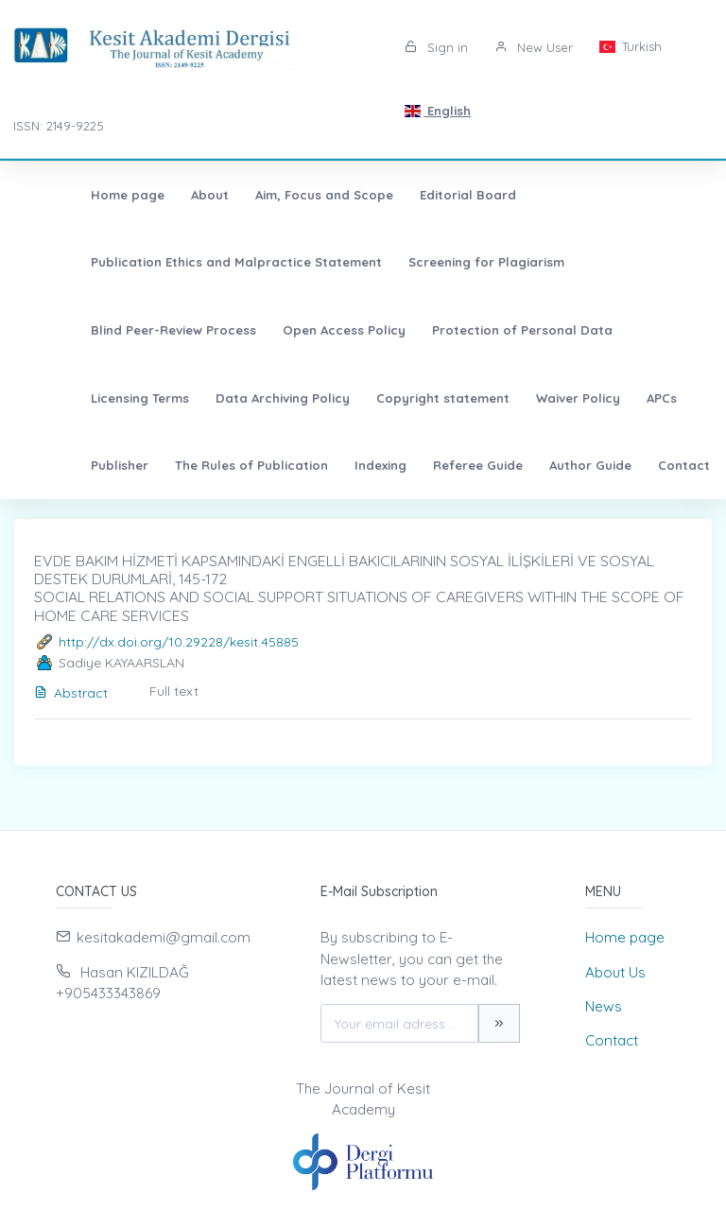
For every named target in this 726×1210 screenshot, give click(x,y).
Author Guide (193, 465)
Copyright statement (102, 398)
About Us (615, 972)
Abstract (71, 692)
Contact (287, 465)
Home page (73, 194)
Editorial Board (413, 194)
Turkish (630, 46)
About (155, 194)
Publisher (392, 398)
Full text (174, 691)
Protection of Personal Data (275, 329)
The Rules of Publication (523, 398)
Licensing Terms (441, 329)
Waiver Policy (238, 398)
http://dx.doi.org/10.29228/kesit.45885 (179, 641)
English (438, 110)
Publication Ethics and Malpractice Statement (181, 261)
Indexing (653, 398)
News (603, 1006)
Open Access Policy (97, 329)
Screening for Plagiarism (432, 261)
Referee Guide (81, 465)
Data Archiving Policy (584, 329)
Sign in (436, 47)
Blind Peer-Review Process (618, 261)
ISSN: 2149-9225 (58, 125)
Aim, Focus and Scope (269, 194)
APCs (321, 398)
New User (533, 47)
